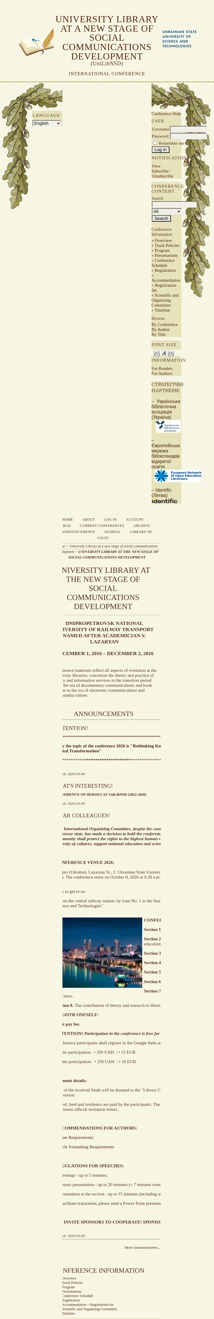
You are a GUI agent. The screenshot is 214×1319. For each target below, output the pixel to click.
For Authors (162, 373)
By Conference (165, 324)
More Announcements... (142, 1247)
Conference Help (166, 113)
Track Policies (167, 245)
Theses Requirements (74, 1137)
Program (162, 250)
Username (160, 129)
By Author (161, 329)
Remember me (171, 143)
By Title (159, 334)
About (88, 520)
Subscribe (160, 171)
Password (160, 136)
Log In (110, 520)
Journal (112, 532)
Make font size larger (171, 353)
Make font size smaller (157, 353)
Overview (163, 240)
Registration (165, 270)
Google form (145, 1042)
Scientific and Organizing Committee (165, 300)
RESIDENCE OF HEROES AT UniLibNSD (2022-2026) (102, 794)
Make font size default (164, 353)
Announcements (78, 532)
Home (67, 520)
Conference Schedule (163, 263)
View (156, 166)
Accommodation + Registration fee (166, 285)
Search (63, 526)
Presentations (166, 255)
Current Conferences (102, 526)
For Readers (162, 368)
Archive (142, 526)
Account (135, 520)
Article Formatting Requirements (84, 1146)
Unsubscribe (162, 176)
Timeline (162, 310)
